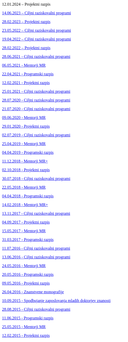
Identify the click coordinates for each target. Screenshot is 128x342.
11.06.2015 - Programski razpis (28, 318)
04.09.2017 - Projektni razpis (26, 222)
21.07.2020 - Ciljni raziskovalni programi (36, 109)
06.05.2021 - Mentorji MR (24, 65)
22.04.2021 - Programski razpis (28, 74)
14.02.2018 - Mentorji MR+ (25, 205)
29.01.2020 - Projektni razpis (26, 126)
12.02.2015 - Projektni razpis (26, 335)
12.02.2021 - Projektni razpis (26, 83)
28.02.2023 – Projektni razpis (26, 21)
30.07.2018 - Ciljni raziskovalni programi (36, 178)
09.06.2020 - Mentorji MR (24, 117)
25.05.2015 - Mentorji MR (24, 327)
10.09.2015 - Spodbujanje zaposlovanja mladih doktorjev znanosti (56, 300)
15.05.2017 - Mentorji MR (24, 231)
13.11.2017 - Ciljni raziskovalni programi (36, 213)
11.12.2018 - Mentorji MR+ (25, 161)
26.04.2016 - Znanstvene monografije (33, 292)
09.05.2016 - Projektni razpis (26, 283)
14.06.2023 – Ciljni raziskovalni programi (36, 13)
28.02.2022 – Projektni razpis (26, 48)
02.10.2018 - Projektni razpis (26, 170)
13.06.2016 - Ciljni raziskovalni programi (36, 257)
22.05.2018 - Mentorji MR (24, 187)
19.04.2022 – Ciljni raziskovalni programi (36, 39)
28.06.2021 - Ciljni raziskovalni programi (36, 56)
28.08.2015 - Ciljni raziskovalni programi (36, 309)
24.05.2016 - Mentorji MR (24, 266)
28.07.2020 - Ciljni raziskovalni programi (36, 100)
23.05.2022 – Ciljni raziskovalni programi (36, 30)
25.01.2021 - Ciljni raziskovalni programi (36, 91)
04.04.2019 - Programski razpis (28, 152)
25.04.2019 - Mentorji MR (24, 144)
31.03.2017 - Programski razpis (28, 239)
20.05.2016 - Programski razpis (28, 274)
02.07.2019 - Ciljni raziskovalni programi (36, 135)
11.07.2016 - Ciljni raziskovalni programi (36, 248)
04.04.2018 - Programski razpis (28, 196)
